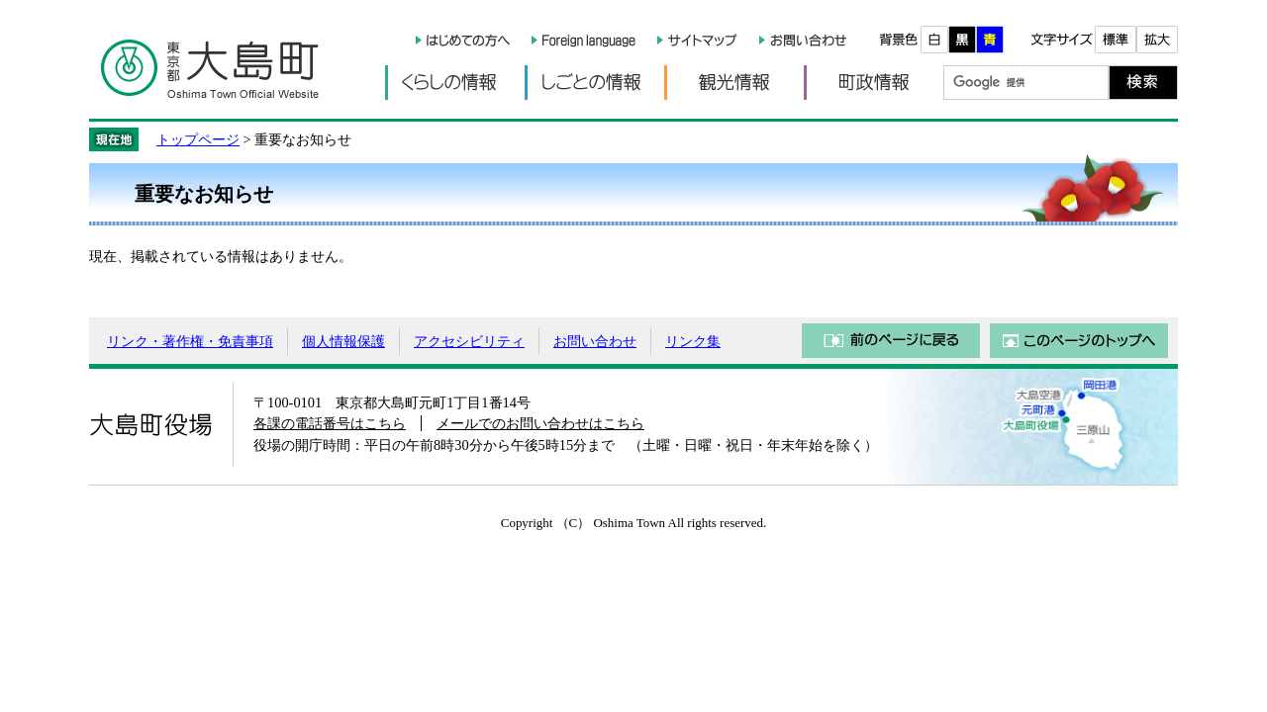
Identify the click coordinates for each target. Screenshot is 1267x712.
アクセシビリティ (469, 341)
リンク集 (693, 341)
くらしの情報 (455, 82)
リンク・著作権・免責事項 (190, 341)
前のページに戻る (891, 340)
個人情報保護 (343, 341)
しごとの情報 (594, 82)
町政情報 (873, 82)
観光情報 (734, 82)
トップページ (198, 139)
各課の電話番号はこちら (329, 423)
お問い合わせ (594, 341)
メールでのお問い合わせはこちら (540, 423)
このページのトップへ (1079, 340)
